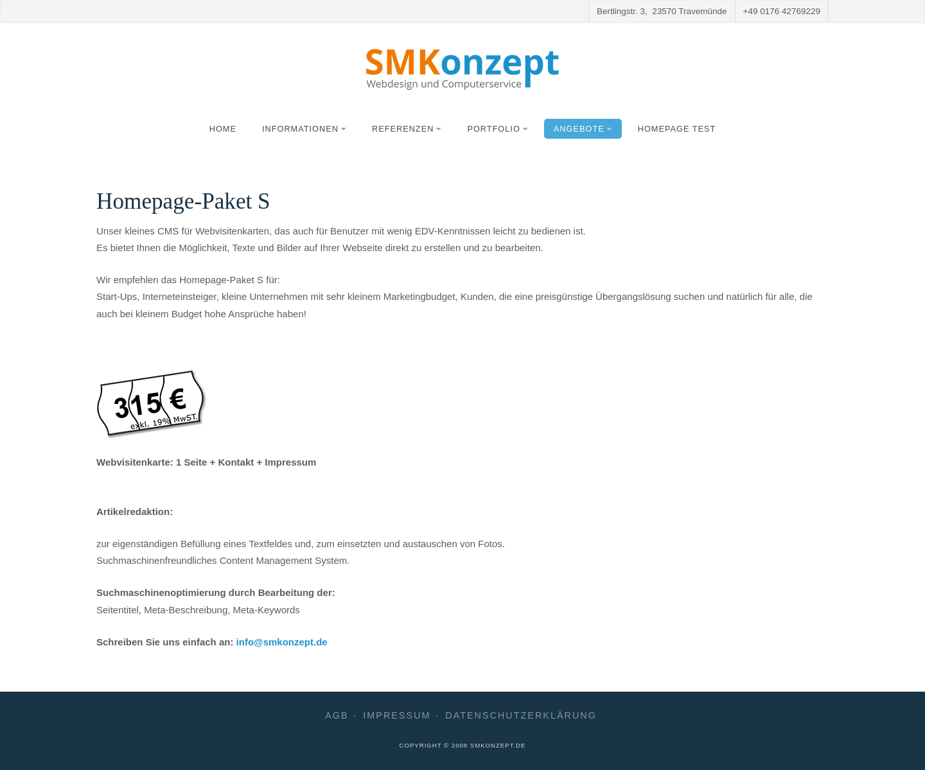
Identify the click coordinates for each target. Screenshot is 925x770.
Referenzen (406, 129)
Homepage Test (677, 129)
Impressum (396, 716)
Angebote (583, 129)
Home (222, 129)
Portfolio (497, 129)
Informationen (304, 129)
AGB (336, 716)
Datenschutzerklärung (521, 716)
